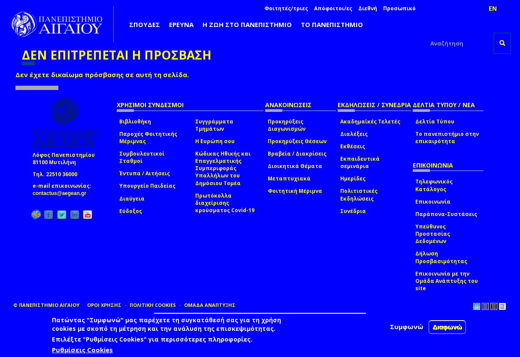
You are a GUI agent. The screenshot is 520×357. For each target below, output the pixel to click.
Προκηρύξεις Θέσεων (297, 141)
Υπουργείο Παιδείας (147, 185)
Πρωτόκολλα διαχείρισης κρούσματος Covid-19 (224, 203)
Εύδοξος (130, 211)
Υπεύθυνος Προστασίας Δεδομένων (432, 234)
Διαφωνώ (447, 327)
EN (493, 8)
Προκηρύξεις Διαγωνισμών (286, 125)
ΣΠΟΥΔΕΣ (144, 24)
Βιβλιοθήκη (135, 121)
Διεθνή (367, 8)
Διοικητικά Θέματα (295, 166)
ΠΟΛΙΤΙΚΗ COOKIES (153, 305)
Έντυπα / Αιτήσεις (144, 173)
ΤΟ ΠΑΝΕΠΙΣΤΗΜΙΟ (332, 24)
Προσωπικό (399, 8)
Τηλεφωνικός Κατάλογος (434, 185)
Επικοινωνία (432, 201)
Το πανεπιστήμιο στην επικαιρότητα (447, 137)
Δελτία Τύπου (434, 121)
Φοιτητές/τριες (286, 8)
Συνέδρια (353, 211)
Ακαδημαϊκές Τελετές (370, 121)
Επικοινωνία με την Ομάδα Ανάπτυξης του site (446, 281)
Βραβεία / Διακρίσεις (297, 153)
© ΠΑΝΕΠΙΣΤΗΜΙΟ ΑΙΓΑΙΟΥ (46, 305)
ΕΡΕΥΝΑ (181, 24)
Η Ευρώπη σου (215, 141)
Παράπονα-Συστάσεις (446, 214)
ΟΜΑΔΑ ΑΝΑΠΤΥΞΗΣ (210, 305)
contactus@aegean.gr (62, 193)
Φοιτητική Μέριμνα (295, 191)
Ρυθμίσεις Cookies (82, 350)
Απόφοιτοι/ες (333, 8)
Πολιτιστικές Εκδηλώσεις (359, 194)
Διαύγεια (132, 198)
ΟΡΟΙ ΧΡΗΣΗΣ (104, 305)
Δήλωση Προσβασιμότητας (441, 257)
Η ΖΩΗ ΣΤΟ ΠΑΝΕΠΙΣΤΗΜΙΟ (247, 24)
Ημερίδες (353, 178)
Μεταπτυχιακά (289, 178)
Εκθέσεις (352, 146)
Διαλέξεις (354, 134)
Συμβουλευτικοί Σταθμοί (141, 157)
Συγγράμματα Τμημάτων (214, 125)
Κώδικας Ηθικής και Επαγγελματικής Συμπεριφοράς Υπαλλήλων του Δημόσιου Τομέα (223, 168)
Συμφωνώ (406, 327)
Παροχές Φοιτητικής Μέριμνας (148, 137)
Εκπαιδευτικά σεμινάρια (360, 162)
